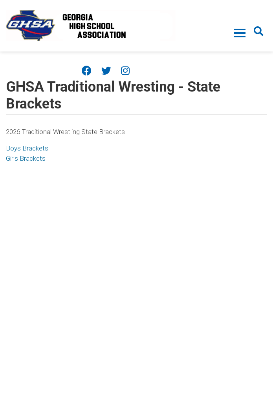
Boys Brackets (27, 148)
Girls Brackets (26, 158)
